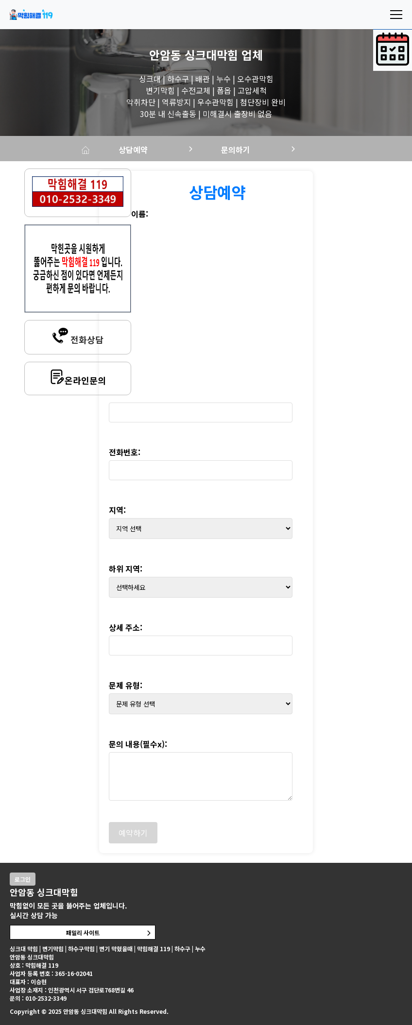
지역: (117, 510)
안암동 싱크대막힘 (193, 54)
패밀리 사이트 (83, 932)
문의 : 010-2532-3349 (38, 998)
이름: (139, 213)
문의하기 (237, 149)
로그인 (23, 879)
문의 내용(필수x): (138, 744)
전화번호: (124, 452)
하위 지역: (125, 568)
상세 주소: (125, 627)
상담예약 (134, 149)
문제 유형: (125, 685)
